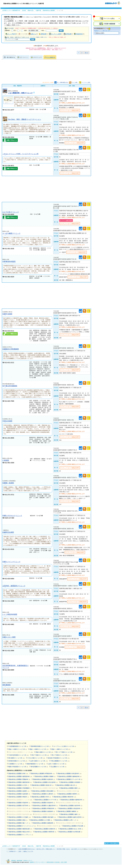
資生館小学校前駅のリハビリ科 (58, 758)
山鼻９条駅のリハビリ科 (39, 761)
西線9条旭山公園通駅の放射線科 (44, 811)
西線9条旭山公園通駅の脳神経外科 (72, 799)
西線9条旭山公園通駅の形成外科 (44, 802)
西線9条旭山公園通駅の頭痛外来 (46, 829)
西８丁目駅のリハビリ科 (40, 755)
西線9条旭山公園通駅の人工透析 (41, 820)
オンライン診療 (56, 34)
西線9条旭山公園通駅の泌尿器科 (19, 794)
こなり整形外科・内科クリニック (20, 93)
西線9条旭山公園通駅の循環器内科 (20, 776)
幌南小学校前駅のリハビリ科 (18, 766)
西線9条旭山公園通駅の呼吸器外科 (44, 808)
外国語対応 (79, 34)
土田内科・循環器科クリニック (13, 586)
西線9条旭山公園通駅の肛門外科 (19, 805)
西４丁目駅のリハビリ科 (60, 755)
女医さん (33, 34)
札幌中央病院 (7, 314)
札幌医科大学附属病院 (10, 349)
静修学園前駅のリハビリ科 (36, 764)
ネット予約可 (12, 34)
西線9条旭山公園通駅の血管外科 (71, 805)
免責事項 (32, 862)
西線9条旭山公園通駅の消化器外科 (70, 808)
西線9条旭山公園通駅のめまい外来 (71, 829)
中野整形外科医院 (9, 261)
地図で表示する (23, 57)
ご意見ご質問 (63, 862)
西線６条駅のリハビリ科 (44, 752)
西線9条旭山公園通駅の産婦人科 (42, 785)
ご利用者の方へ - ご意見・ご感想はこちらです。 (21, 851)
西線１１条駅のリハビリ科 (60, 749)
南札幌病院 (6, 685)
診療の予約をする (12, 140)
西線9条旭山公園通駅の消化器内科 (69, 773)
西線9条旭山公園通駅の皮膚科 (18, 791)
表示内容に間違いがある (63, 849)
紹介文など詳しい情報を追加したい (46, 849)
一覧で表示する (10, 57)
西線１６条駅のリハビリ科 (17, 749)
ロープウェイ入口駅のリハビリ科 (64, 746)
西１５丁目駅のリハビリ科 (65, 752)
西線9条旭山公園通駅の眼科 (70, 788)
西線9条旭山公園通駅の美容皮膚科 (43, 791)
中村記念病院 (7, 421)
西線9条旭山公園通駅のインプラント (20, 834)
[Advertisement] (46, 189)
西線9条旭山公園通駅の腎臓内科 (19, 779)
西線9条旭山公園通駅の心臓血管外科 (45, 805)
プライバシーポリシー (40, 862)
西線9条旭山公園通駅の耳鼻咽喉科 (20, 788)
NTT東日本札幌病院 (9, 386)
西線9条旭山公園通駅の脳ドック (19, 823)
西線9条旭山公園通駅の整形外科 (65, 797)
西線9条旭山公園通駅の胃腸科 (45, 776)
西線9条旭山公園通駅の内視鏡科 (71, 782)
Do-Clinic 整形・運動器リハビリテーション (24, 119)
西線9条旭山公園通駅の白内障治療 (70, 831)
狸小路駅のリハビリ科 (16, 758)
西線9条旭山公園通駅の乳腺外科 (19, 802)
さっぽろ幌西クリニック (11, 233)
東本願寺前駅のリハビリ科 (17, 761)
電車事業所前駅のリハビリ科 (41, 746)
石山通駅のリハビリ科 (58, 766)
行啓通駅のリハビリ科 (16, 764)
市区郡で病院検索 (109, 24)
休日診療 (23, 34)
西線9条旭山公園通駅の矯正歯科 (45, 817)
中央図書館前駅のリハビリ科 (18, 746)
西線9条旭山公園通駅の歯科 (70, 814)
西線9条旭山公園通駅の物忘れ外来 (20, 831)
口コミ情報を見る (12, 333)
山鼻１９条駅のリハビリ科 (57, 764)
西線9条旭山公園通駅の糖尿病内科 (20, 782)
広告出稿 (57, 862)
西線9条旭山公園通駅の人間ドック (66, 820)
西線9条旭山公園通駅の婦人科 (66, 785)
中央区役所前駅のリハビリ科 (18, 755)
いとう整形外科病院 (9, 614)
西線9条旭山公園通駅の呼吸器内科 (43, 773)
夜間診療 (43, 34)
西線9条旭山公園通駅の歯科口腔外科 (71, 817)
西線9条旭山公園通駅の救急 (17, 820)
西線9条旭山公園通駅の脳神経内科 (70, 776)
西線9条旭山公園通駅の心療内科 (44, 794)
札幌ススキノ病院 (9, 637)
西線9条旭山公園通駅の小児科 (18, 785)
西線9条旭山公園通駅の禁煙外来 (45, 831)
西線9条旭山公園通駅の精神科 (68, 794)
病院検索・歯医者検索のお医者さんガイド (112, 2)
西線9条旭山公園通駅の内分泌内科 (46, 782)
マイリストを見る (109, 18)
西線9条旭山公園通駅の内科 (18, 773)
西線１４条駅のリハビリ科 (39, 749)
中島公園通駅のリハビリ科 (60, 761)
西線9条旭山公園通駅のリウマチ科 (46, 799)
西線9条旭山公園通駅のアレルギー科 (70, 779)
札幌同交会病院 (8, 532)
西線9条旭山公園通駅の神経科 (18, 797)
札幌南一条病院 (8, 483)
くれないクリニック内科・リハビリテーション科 (20, 154)
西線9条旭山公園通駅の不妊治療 (74, 826)
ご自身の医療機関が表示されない (26, 849)
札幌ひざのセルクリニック (12, 516)
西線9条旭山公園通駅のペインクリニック (22, 826)
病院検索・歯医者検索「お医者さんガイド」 (22, 860)
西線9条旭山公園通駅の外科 (41, 797)
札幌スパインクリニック (11, 562)
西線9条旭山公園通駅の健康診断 (44, 823)
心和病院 (5, 460)
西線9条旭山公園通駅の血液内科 (44, 779)
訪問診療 (68, 34)
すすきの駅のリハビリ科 (36, 758)
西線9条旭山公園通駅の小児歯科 (19, 817)
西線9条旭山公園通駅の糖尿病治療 (20, 829)
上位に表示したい (75, 849)
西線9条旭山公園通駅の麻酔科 (68, 811)
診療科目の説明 (37, 57)
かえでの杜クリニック (10, 212)
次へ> (86, 52)
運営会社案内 (50, 862)
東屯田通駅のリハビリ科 (39, 766)
